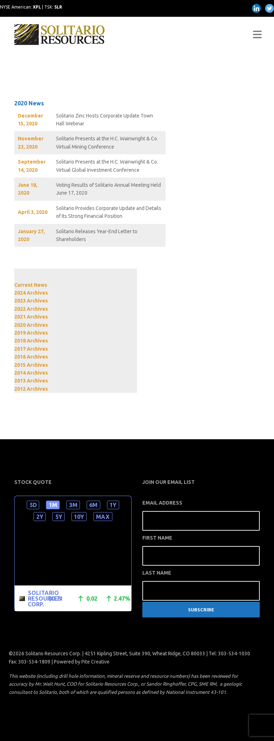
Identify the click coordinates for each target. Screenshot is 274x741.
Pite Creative (95, 662)
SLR (58, 7)
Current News (30, 285)
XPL (37, 7)
